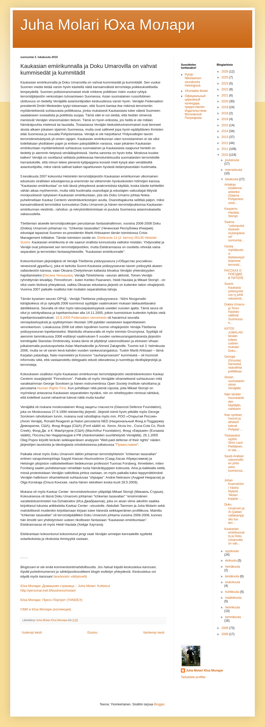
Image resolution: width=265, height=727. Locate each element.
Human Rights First (51, 388)
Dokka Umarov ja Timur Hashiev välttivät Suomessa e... (234, 314)
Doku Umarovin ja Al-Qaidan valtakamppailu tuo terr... (234, 514)
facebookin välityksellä (70, 576)
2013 (225, 137)
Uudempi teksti (32, 632)
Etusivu (92, 632)
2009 (225, 628)
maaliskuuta (233, 597)
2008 (225, 634)
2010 (225, 155)
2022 (225, 89)
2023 (225, 83)
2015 (225, 125)
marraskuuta (233, 170)
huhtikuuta (232, 592)
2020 (225, 101)
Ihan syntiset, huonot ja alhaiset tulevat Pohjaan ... (233, 422)
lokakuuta (232, 179)
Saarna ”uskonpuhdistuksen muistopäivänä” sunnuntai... (234, 231)
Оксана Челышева (58, 275)
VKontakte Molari (196, 91)
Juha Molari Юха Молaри (107, 24)
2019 (225, 107)
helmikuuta (232, 607)
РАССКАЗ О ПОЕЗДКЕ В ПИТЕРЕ (233, 274)
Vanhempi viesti (153, 632)
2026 (225, 71)
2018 (225, 113)
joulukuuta (232, 160)
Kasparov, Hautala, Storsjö (232, 212)
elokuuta (231, 560)
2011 (225, 149)
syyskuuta (231, 551)
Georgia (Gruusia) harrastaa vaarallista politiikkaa (233, 364)
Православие (126, 444)
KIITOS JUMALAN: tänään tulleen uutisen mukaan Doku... (233, 339)
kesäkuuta (232, 576)
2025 (225, 77)
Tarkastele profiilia (193, 677)
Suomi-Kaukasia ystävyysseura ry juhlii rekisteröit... (234, 291)
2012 (225, 143)
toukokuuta (232, 582)
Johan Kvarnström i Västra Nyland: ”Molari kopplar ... (234, 489)
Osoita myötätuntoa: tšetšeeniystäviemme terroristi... (234, 256)
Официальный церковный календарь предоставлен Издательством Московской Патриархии (195, 107)
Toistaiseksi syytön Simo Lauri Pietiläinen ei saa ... (233, 443)
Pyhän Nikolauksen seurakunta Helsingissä (193, 80)
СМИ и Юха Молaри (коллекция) (45, 609)
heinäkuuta (232, 566)
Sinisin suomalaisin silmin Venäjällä (234, 382)
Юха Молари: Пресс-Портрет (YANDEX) (51, 600)
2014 (225, 131)
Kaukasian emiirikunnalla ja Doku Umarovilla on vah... (234, 536)
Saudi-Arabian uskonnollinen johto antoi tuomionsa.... (234, 465)
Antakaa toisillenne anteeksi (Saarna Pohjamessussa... (233, 194)
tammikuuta (233, 617)
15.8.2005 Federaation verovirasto (81, 317)
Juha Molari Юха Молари (204, 670)
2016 (225, 119)
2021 (225, 95)
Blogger (159, 704)
